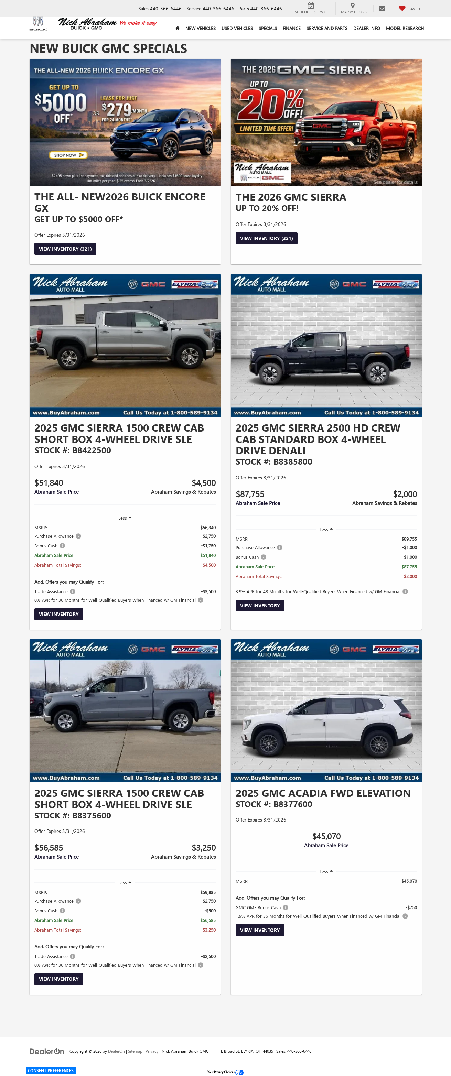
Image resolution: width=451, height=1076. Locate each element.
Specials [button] (268, 28)
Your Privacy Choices (225, 1072)
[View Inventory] (125, 345)
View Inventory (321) (65, 249)
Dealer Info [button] (366, 28)
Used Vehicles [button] (237, 28)
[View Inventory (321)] (125, 122)
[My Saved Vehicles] (409, 8)
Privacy (152, 1051)
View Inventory (59, 614)
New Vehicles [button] (200, 28)
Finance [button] (292, 28)
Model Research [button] (405, 28)
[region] (125, 564)
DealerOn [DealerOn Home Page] (116, 1051)
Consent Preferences (51, 1070)
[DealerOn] (47, 1050)
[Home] (178, 28)
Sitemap (135, 1051)
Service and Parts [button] (327, 28)
